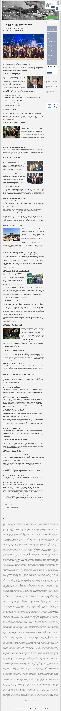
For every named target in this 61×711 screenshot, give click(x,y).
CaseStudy (20, 550)
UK (9, 684)
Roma (57, 654)
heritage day (8, 600)
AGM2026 (11, 530)
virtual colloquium (14, 688)
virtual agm (4, 688)
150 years (25, 520)
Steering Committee (14, 668)
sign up (39, 662)
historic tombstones (16, 601)
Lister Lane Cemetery (26, 612)
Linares (12, 612)
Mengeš (54, 617)
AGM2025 (8, 530)
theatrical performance (22, 680)
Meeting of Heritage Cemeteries (24, 616)
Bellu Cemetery (54, 543)
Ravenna (27, 652)
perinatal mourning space (9, 643)
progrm (9, 649)
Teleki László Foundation (8, 674)
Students (16, 669)
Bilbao (38, 544)
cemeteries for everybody (26, 553)
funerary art (11, 592)
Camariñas (43, 548)
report (13, 653)
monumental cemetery (19, 622)
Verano (54, 685)
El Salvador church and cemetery (18, 580)
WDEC (51, 80)
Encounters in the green (42, 580)
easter (7, 579)
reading (30, 652)
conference (25, 569)
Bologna (56, 544)
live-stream (56, 612)
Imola (40, 602)
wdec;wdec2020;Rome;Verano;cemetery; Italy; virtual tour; (28, 690)
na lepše (19, 632)
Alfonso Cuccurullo (35, 530)
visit (43, 688)
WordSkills (50, 694)
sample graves (20, 657)
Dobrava (50, 575)
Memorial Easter (28, 617)
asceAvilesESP (5, 538)
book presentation (33, 545)
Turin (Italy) (49, 683)
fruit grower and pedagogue (15, 591)
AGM (4, 10)
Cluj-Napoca (47, 566)
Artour (14, 344)
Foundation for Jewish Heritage (20, 589)
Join (4, 16)
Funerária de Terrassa (55, 591)
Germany (48, 86)
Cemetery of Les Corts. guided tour (49, 555)
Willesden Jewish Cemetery (30, 694)
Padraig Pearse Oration (20, 641)
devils (10, 575)
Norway (22, 636)
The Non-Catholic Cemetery (42, 678)
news (53, 633)
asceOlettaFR (21, 538)
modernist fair (24, 621)
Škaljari (23, 664)
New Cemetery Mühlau (9, 633)
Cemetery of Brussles (21, 555)
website (50, 691)
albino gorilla (20, 530)
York (31, 695)
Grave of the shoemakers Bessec (39, 596)
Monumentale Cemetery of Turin (36, 626)
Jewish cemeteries (40, 606)
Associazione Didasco (48, 540)
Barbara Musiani (24, 543)
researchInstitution (55, 653)
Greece (52, 86)
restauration (20, 654)
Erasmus (42, 581)
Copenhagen (34, 570)
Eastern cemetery (16, 579)
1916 (45, 520)
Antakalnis (56, 533)
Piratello (22, 644)
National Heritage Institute (27, 632)
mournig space (31, 627)
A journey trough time (32, 525)
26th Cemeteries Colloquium (15, 523)
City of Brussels (24, 566)
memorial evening (34, 617)
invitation (29, 605)
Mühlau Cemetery (48, 627)
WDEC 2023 (45, 689)
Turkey (4, 684)
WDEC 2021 (36, 689)
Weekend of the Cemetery (33, 693)
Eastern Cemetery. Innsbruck (33, 579)
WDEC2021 (22, 691)
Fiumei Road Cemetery (11, 587)
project (11, 649)
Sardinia (32, 659)
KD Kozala (50, 607)
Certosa (56, 561)
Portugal (52, 90)
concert (11, 569)
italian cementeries (55, 605)
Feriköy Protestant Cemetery (7, 586)
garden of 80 (47, 592)
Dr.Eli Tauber (35, 576)
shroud (26, 662)
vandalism (27, 685)
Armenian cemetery (15, 535)
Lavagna (4, 611)
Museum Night (44, 631)
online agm (40, 638)
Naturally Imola (40, 632)
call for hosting (33, 548)
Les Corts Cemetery (24, 611)
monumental (12, 622)
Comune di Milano (6, 569)
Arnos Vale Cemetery (25, 535)
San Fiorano (39, 657)
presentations (5, 648)
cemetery (49, 553)
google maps (17, 596)
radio (6, 652)
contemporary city (26, 570)
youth (33, 695)
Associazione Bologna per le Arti (39, 540)
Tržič (43, 683)
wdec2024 (36, 691)
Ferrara (18, 586)
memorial (18, 617)
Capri (17, 549)
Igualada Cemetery (35, 602)
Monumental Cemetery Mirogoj (28, 622)
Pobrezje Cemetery (16, 646)
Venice (49, 685)
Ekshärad (6, 580)
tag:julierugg (44, 672)
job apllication (5, 607)
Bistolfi (49, 544)
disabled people (39, 575)
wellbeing (39, 693)
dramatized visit (49, 576)
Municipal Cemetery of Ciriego (27, 628)
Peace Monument (17, 642)
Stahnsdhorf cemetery (14, 205)
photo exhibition (37, 643)
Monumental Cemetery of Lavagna (12, 623)
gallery (41, 592)
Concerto (21, 569)
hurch (17, 602)
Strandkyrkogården (8, 669)
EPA (33, 581)
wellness (43, 693)
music (9, 632)
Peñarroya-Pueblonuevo (50, 642)
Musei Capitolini (24, 631)
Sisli (6, 664)
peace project (23, 642)
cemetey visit (49, 560)
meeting (18, 616)
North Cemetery (11, 636)
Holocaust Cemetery (45, 601)
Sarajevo (29, 659)
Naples (21, 632)
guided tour (24, 597)
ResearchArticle (40, 653)
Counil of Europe (55, 570)
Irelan (33, 605)
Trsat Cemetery (36, 683)
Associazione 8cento (6, 540)
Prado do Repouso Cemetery (40, 647)
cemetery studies (14, 560)
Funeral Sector (49, 591)
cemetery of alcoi (9, 555)
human (6, 602)
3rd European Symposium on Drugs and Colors (30, 524)
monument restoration (6, 622)
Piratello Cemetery (27, 644)
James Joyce (28, 606)
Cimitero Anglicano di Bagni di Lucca (44, 564)
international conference (16, 605)
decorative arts (56, 574)
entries (7, 581)
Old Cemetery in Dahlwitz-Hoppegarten (16, 637)
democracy (4, 575)
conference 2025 (47, 569)
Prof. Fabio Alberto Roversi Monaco (49, 648)
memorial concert (23, 617)
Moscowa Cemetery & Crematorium (17, 627)
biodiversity (41, 544)
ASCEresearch (39, 538)
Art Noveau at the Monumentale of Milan (51, 535)
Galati (33, 592)
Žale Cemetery (50, 695)
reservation (9, 654)
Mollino (36, 621)
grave (33, 596)
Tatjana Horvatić (48, 673)
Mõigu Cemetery (29, 621)
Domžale (10, 576)
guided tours (37, 597)
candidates (4, 549)
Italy (53, 80)
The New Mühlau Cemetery (26, 678)
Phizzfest (18, 643)
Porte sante (10, 647)
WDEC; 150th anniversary (15, 690)
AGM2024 (4, 530)
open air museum (11, 639)
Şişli (8, 664)
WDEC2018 (9, 691)
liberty (40, 611)
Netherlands (51, 632)
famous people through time (50, 585)
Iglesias (28, 602)
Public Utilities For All (53, 649)
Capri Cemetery (21, 549)
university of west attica (48, 684)
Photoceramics (46, 643)
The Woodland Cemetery (11, 680)
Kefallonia (56, 607)
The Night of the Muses (34, 678)
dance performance (33, 574)
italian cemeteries (5, 606)
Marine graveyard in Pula (36, 615)
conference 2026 (52, 569)
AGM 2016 (21, 528)
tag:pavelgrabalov (5, 673)
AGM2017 (33, 529)
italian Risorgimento (11, 606)
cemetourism (53, 560)
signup (38, 663)
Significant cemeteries (7, 4)
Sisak (54, 663)
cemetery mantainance (52, 554)
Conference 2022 (31, 569)
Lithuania (51, 92)
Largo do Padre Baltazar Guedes (49, 610)
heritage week (22, 600)
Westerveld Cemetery (6, 694)
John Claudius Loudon (11, 607)
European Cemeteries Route (9, 6)
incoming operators (55, 602)
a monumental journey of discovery (47, 525)
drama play (39, 576)
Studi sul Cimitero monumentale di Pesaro (25, 669)
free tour (43, 589)
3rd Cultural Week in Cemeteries (18, 524)
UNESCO (24, 684)
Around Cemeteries (31, 535)
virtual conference (30, 688)
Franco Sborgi (40, 589)
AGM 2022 (44, 528)
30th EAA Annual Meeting (9, 524)
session (7, 662)
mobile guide (5, 621)
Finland (46, 586)
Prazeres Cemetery (50, 647)
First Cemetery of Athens (54, 586)
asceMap (16, 538)
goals (52, 595)
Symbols (23, 670)
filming (39, 586)
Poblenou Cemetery (38, 392)
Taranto (38, 673)
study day (35, 669)
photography (56, 643)
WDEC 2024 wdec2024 (55, 689)
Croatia (52, 82)
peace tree (27, 642)
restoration (24, 654)
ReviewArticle (39, 654)
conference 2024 (41, 569)
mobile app (50, 620)
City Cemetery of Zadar (11, 566)
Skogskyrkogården (35, 664)
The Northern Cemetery (6, 679)
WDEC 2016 (27, 689)
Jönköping (22, 607)
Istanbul (51, 605)
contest (31, 570)
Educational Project (52, 579)
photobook (42, 643)
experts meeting (50, 584)
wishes (38, 694)
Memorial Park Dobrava (42, 617)
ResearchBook (45, 653)
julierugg (34, 607)
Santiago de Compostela (24, 659)
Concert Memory (16, 569)
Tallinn (32, 673)
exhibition (45, 584)
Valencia (24, 685)
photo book (26, 643)
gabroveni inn (29, 592)
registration (47, 652)
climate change (43, 566)
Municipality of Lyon (6, 631)
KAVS (46, 607)
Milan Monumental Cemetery (40, 618)
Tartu (44, 673)
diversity (47, 575)
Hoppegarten (50, 601)
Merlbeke (57, 617)
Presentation (56, 647)
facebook (8, 585)
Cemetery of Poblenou (47, 556)
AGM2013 (17, 529)
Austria (30, 541)
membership (52, 616)
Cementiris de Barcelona (54, 551)
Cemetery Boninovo (6, 554)
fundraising (27, 591)
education (47, 579)
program (56, 648)
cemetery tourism (20, 560)
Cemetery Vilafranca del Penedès (41, 560)
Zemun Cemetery (56, 695)
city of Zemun (29, 566)
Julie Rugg (30, 607)
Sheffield (23, 662)
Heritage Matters (17, 600)
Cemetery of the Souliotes (38, 559)
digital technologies (31, 575)
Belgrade (49, 543)
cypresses (16, 574)
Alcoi (23, 530)
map (14, 615)
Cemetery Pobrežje (55, 559)
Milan (32, 618)
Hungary (13, 602)
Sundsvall (57, 669)
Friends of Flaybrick (32, 590)
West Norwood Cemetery (48, 693)
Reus (32, 654)
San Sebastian (35, 658)
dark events (45, 574)
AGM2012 (8, 529)
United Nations (42, 684)
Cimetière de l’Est (17, 564)
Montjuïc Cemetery (44, 621)
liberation (32, 611)
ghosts (7, 595)
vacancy (21, 685)
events (47, 80)
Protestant (33, 649)
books (40, 545)
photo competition (31, 643)
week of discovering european (10, 693)
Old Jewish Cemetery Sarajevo (7, 638)
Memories (47, 617)
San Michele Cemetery (22, 658)
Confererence (9, 570)
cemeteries (11, 553)
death (52, 574)
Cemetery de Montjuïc (19, 554)
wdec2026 (44, 691)
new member (32, 633)
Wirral (35, 694)
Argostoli (10, 535)
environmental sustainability (13, 581)
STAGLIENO (49, 667)
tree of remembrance (6, 683)
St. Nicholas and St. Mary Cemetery (37, 667)
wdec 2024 (50, 689)
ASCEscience (45, 538)
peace (13, 642)
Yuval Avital (38, 695)
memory (51, 617)
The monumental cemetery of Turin (50, 677)
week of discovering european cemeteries (22, 693)
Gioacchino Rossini (13, 595)
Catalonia (34, 550)
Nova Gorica (25, 636)
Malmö (4, 615)
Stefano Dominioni (38, 668)
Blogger (47, 708)
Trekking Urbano (16, 683)
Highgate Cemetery (42, 600)
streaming (12, 669)
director (35, 575)
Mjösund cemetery (45, 620)
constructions (21, 570)
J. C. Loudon (22, 606)
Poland (49, 646)
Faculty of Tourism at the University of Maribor (16, 585)
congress (13, 570)
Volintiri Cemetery (50, 688)
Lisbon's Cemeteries (19, 612)
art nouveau (43, 535)
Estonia (53, 91)
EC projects (39, 579)
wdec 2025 (4, 690)
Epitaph (39, 581)
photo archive (22, 643)
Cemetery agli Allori (55, 553)
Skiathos (26, 664)
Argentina (7, 535)
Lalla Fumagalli (28, 610)
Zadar (42, 695)
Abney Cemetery (56, 525)
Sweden (56, 90)
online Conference (11, 495)
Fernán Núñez (14, 586)
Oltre (21, 638)
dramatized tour (44, 576)
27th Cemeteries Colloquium (24, 523)
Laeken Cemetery (22, 610)
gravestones (52, 596)
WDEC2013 (43, 690)
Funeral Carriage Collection (37, 591)
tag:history (40, 672)
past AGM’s (39, 63)
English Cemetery (53, 580)
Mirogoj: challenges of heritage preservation (31, 620)
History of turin (36, 601)
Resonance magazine (15, 654)
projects (26, 649)
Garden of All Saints (52, 592)
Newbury (43, 633)
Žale (30, 342)
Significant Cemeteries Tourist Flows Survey (11, 663)
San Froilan (43, 657)
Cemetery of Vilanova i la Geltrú (47, 559)
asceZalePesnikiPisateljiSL (17, 539)
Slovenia (48, 82)
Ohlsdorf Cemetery (7, 637)
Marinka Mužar (42, 615)
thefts (27, 680)
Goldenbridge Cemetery (6, 596)
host (57, 601)
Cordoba (38, 570)
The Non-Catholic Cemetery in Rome (52, 678)
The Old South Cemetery (23, 679)
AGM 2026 (4, 529)
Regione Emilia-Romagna (41, 652)
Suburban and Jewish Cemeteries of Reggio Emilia (44, 669)
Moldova (33, 621)
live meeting (49, 612)
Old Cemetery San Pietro (44, 637)
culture (14, 574)
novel (29, 636)
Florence (41, 587)
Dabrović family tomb (27, 574)
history (32, 601)
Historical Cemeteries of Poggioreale (25, 601)
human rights (10, 602)
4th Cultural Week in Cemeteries (42, 524)
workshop (54, 694)
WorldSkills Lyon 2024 (14, 695)
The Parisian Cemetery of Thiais (31, 679)
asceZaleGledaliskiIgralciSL (7, 539)
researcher (49, 653)
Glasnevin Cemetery (31, 595)
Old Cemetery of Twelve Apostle (35, 637)
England (48, 580)
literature (41, 612)
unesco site (31, 684)
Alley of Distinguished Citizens (54, 530)
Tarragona (41, 673)
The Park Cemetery (39, 679)
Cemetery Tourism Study (27, 560)
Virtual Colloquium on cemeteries (23, 688)
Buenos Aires (9, 548)
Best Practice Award (18, 544)
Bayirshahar (42, 543)
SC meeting (46, 659)
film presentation (35, 586)
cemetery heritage (38, 554)
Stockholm (49, 668)
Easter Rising (11, 579)
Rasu (25, 652)
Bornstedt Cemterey (45, 545)
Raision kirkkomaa (16, 652)
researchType (5, 654)
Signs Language (34, 663)
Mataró (57, 615)
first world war (5, 587)
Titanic (45, 680)
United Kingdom (36, 684)
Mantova (9, 615)
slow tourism (52, 664)
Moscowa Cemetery (9, 627)
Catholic (38, 550)
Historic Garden (11, 601)
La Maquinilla (8, 610)
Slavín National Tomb (42, 664)
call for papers (39, 548)
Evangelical (35, 584)
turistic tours (56, 683)
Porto (13, 647)
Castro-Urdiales (30, 550)
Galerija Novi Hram (37, 592)
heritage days (12, 600)
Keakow (53, 607)
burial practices (16, 548)
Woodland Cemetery (45, 694)
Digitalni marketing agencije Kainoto (30, 702)
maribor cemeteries (29, 615)
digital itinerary (20, 575)
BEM (57, 543)
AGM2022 (52, 529)
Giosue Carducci (19, 595)
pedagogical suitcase (43, 642)
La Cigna (4, 610)
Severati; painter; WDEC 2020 (15, 662)
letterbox (28, 611)
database (49, 574)
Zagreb (44, 695)
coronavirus (45, 570)
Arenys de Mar (51, 534)
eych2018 (57, 584)
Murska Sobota (19, 631)
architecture (47, 534)
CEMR (17, 561)
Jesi (37, 606)
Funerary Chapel (16, 592)
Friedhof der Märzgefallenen (9, 590)
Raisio (12, 652)
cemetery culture (12, 554)
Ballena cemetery (18, 543)
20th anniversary (13, 63)
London (21, 613)
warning (12, 689)
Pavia (11, 642)
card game (29, 549)
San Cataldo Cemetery (34, 657)
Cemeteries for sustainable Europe (35, 553)
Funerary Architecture (6, 592)
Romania (47, 90)
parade (36, 641)
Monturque (50, 621)
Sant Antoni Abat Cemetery (54, 658)
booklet (37, 545)
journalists (26, 607)
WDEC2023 (31, 691)
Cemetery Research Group (7, 560)
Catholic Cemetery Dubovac (44, 550)
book (25, 545)
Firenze (49, 586)
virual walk (40, 688)
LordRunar (39, 708)
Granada (30, 596)
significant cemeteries (44, 662)
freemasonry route (48, 589)
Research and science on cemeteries (10, 15)
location (18, 613)
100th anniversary (21, 520)
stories (56, 87)
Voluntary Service (55, 688)
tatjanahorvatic (53, 673)
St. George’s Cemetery (15, 667)
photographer (52, 643)
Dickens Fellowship (15, 575)
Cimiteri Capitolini (29, 564)
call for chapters (28, 548)
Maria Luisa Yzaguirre (19, 615)
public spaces (42, 649)
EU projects (5, 13)
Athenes (57, 540)
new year (40, 633)
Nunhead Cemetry (41, 636)
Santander (18, 659)
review (35, 654)
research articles (29, 653)
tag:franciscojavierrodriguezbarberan (22, 672)
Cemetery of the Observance (29, 559)
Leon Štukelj (18, 611)
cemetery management (45, 554)
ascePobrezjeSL (33, 538)
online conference (46, 638)
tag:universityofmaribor (25, 673)
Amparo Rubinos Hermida (6, 533)
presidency (13, 648)
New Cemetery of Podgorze (17, 633)
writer (22, 695)
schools (7, 660)
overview (15, 641)
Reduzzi (36, 652)
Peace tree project (33, 642)
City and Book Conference (48, 565)
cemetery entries (33, 554)
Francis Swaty (35, 589)
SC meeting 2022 (51, 659)
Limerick (9, 612)
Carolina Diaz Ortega (12, 550)
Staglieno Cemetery (54, 667)
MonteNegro (39, 621)
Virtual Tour (36, 688)
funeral (31, 591)
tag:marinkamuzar (55, 672)
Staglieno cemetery (29, 189)
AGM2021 (48, 529)
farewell (57, 585)
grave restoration (47, 596)
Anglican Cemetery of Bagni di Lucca (33, 533)
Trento (21, 683)
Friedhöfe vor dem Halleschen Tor (19, 590)
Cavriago (50, 550)
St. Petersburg (45, 667)
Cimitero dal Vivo (52, 564)
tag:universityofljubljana (17, 673)
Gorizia (23, 596)
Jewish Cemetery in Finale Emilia (53, 606)
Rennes (4, 653)
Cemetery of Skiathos (20, 559)
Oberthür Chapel (47, 636)
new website (36, 633)
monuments (44, 626)
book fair (28, 545)
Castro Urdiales (25, 550)
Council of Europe (50, 570)
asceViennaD (50, 538)
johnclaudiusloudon (17, 607)
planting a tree (34, 644)
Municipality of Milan (12, 631)
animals (40, 533)
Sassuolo (35, 659)
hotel (3, 602)
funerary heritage (21, 592)
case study (16, 550)
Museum (39, 631)
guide (21, 597)
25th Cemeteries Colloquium (7, 523)
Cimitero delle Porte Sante (19, 565)
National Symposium (34, 632)
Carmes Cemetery (5, 550)
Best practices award (25, 544)
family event (34, 585)
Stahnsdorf (4, 668)
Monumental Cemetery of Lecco (22, 623)
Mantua (12, 615)
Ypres (35, 695)
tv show (7, 684)
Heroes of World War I (33, 600)
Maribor (24, 615)
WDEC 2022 (41, 689)
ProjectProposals (21, 649)
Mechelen (9, 616)
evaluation (32, 584)
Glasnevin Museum (38, 595)
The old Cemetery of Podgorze (14, 679)
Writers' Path (25, 695)
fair (27, 585)
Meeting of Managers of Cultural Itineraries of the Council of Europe (39, 616)
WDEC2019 (13, 691)
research (16, 653)
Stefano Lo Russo (44, 668)
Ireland (52, 87)
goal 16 (50, 595)
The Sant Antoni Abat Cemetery (47, 679)
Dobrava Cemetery (55, 575)
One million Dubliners (28, 638)
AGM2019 (41, 529)
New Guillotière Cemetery (26, 633)
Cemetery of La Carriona (34, 555)
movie (34, 627)
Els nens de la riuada (30, 580)
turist (53, 683)
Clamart (33, 566)
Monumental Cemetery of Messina (43, 623)
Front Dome (9, 591)
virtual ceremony (9, 688)
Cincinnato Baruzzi (39, 565)
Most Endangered (25, 627)
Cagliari (20, 548)
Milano (48, 618)
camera (51, 548)
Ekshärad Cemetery (10, 580)
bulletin (12, 548)
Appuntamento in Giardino (26, 534)
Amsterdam (13, 533)
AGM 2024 (52, 528)
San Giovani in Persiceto (49, 657)
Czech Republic (21, 574)
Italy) (17, 606)
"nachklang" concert (15, 520)
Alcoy (25, 530)
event (39, 584)
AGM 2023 (48, 528)
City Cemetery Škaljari (19, 566)
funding (21, 591)
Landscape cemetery (34, 610)
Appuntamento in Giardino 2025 (35, 534)
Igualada (31, 602)
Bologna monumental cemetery (8, 545)
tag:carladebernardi (5, 672)
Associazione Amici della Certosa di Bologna (28, 540)
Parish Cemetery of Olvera (47, 641)
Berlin (11, 544)
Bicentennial (35, 544)
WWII (28, 695)
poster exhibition (27, 647)
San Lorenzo (16, 658)
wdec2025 (40, 691)
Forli (12, 589)
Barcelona (32, 543)
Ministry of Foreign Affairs (11, 620)
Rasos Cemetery (21, 652)
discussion (44, 575)
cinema (43, 565)
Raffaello (9, 652)
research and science (22, 653)
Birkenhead (45, 544)
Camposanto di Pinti (55, 548)
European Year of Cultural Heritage (24, 584)
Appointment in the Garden (18, 534)
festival (28, 586)
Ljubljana (7, 613)
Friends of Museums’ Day (48, 590)
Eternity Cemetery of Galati (50, 581)
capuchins (25, 549)
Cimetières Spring (23, 564)
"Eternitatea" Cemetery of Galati (7, 520)
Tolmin (48, 680)
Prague (46, 647)
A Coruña (27, 525)
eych (54, 584)
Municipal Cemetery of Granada (36, 628)
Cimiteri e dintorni (35, 564)
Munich (57, 627)
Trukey (41, 683)
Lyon (44, 613)
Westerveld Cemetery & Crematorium (16, 694)
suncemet (53, 669)
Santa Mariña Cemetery (13, 659)
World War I (8, 695)
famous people (48, 91)
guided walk (46, 597)
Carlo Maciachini (49, 549)
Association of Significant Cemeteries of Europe (51, 539)
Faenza (25, 585)
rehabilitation (56, 652)
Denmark (7, 575)
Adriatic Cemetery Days (9, 528)
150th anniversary (30, 520)
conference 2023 (36, 569)
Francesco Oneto (30, 589)
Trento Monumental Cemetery (27, 683)
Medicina (15, 616)
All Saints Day (41, 530)
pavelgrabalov (8, 642)
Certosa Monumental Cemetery (24, 112)
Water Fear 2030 (16, 689)
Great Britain (56, 596)
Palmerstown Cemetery (30, 641)
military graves (5, 620)
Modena (9, 621)
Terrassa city (25, 674)
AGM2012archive (12, 529)
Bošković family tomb (51, 545)
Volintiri (45, 688)
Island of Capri (47, 605)
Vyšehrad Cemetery (5, 689)
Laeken (18, 610)
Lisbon (15, 612)
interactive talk (5, 605)
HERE (17, 507)
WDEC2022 (27, 691)
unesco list (27, 684)
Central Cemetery (27, 353)
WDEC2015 (52, 690)
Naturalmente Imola (45, 632)
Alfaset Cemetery (29, 530)
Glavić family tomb (45, 595)
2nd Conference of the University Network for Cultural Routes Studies (39, 523)
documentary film (5, 576)
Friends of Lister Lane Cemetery (40, 590)
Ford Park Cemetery (8, 589)
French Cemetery (54, 589)
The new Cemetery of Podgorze (17, 678)
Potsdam (32, 647)
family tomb (38, 585)
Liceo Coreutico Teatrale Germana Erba (47, 611)
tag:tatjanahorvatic (11, 673)
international (10, 605)
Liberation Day (36, 611)
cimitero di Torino (26, 565)
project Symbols (16, 649)
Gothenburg (26, 596)
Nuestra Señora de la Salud (34, 636)
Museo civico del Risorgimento (32, 631)
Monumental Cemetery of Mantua (32, 623)
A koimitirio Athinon (38, 525)
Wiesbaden (23, 694)
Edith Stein (43, 579)
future (26, 592)
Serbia (57, 82)
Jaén (25, 606)
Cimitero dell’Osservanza (10, 565)
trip (32, 683)
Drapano (54, 576)
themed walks (39, 680)
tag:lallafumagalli (49, 672)
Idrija (25, 602)
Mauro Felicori (5, 616)
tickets (43, 680)
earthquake (4, 579)
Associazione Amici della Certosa (15, 540)
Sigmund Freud (30, 662)
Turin (46, 683)
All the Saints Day (46, 530)
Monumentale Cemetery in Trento (25, 626)
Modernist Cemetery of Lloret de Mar (16, 621)
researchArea (35, 653)
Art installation (39, 535)
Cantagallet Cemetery (13, 549)
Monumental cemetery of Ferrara (49, 622)
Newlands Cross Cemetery (48, 633)
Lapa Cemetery (42, 610)
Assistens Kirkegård (41, 539)
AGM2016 (29, 529)
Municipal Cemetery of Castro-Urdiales (15, 628)
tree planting (11, 683)
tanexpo (35, 673)
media (12, 616)
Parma (53, 641)
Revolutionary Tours (50, 654)
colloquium (11, 568)
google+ (20, 596)
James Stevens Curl (33, 606)
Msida (36, 627)
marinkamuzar (47, 615)
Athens (4, 541)
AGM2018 (37, 529)
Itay (19, 606)
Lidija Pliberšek (5, 612)
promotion (29, 649)
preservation (9, 648)
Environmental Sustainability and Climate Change (25, 581)
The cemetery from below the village (53, 674)
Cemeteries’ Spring (44, 553)
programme (18, 490)
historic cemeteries (52, 600)
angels (26, 533)
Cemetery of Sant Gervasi (13, 559)
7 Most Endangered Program (52, 524)
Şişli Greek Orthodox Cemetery (14, 664)
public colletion (37, 649)
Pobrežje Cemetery (23, 646)
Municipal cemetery (5, 628)
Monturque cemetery (55, 621)
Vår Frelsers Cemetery (33, 685)
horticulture (54, 601)
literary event (37, 612)
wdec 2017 (32, 689)
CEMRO (21, 561)
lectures (12, 611)
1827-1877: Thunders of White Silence (39, 520)
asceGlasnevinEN (11, 538)
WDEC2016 (56, 690)
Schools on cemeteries (13, 660)
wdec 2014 (23, 689)
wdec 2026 (9, 690)
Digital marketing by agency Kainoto (30, 700)
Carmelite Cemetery (55, 549)
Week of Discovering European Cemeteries (12, 12)
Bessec (14, 544)
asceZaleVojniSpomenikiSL (27, 539)
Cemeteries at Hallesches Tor (18, 553)
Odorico (54, 636)
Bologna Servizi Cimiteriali (19, 545)
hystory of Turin (21, 602)
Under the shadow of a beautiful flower (16, 684)
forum (14, 589)
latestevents (56, 610)
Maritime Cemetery (53, 615)
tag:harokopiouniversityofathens (32, 672)
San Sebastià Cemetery (29, 658)
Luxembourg (41, 613)
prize (42, 648)
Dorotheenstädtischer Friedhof (20, 576)
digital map (25, 575)
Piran (14, 644)
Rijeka (55, 654)
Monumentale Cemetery (16, 626)
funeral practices (44, 591)
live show (52, 612)
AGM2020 (44, 529)
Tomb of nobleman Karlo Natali (54, 680)
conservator (17, 570)
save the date (42, 659)
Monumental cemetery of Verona (7, 626)
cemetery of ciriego (27, 555)
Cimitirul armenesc (33, 565)
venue (52, 685)
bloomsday (52, 544)
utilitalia (12, 685)
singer (52, 663)
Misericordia (40, 620)
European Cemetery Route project (12, 346)
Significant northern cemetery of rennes (24, 663)
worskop (19, 695)
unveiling (4, 685)
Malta (6, 615)
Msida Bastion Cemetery (41, 627)
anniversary (44, 533)
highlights (47, 600)
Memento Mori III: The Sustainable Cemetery (10, 617)
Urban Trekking (8, 685)
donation (14, 576)
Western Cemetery (55, 693)
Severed (20, 662)
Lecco (6, 611)
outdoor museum (10, 641)
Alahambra (15, 530)
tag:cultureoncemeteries (12, 672)
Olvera (23, 638)
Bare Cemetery (37, 543)
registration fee (52, 652)
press (36, 648)
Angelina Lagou (17, 533)
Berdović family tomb (6, 544)
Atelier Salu (53, 540)
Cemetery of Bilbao (15, 555)
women (41, 694)
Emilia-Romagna (36, 580)
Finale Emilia (43, 586)
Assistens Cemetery (35, 539)
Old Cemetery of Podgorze (26, 637)
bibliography (30, 544)
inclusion (50, 602)
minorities (17, 620)
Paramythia (39, 641)
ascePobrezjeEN (27, 538)
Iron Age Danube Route (41, 605)
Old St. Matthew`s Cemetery (16, 638)
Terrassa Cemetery (19, 674)
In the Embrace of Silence (45, 602)
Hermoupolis (27, 600)
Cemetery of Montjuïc (15, 556)
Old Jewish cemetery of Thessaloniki (53, 637)
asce (29, 536)
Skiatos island (30, 664)
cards (32, 549)
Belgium (56, 86)
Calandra (23, 548)
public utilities (47, 649)
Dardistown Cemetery (40, 574)
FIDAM (31, 586)
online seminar (56, 638)
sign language (35, 662)
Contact (4, 18)
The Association (6, 7)
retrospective (29, 654)
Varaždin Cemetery (44, 685)
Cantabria (7, 549)
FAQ (54, 585)
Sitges (20, 664)
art (35, 535)
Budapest (4, 548)
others (4, 641)
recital (33, 652)
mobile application (55, 620)
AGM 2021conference (39, 528)
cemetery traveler (34, 560)
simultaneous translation (47, 663)
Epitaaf (36, 581)
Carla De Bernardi (43, 549)
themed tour (35, 680)
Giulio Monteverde (24, 595)
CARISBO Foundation (37, 549)
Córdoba (41, 570)
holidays (40, 601)
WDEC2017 (4, 691)
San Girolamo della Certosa (10, 658)
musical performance (13, 632)
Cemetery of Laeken (41, 555)
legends (15, 611)
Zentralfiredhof (5, 696)
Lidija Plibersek (55, 611)
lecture (9, 611)
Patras (55, 641)
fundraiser (24, 591)
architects (42, 534)
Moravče (48, 626)
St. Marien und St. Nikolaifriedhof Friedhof (25, 667)
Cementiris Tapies (5, 553)
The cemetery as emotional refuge (42, 674)
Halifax (57, 597)
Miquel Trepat (22, 620)
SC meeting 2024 (56, 659)
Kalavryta (40, 607)
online (37, 638)
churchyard (4, 564)
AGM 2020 (29, 528)
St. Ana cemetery (8, 667)
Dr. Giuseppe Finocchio (28, 576)
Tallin (30, 673)
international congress (24, 605)
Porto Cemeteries (17, 647)
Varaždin (38, 685)
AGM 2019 (25, 528)
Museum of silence (49, 631)
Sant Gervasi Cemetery (6, 659)
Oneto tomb (34, 638)
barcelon (28, 543)
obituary (51, 636)
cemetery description (26, 554)
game (43, 592)
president (33, 648)
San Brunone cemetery (26, 657)
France (47, 87)
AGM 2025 (56, 528)
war (9, 689)
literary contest (32, 612)
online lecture (51, 638)
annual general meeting (50, 533)
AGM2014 (21, 529)
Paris (42, 641)
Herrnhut (38, 600)
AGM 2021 (33, 528)
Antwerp (10, 534)
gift (9, 595)
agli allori (15, 528)
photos (4, 644)
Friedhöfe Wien (26, 590)
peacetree (38, 642)
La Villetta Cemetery (13, 610)
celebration (54, 550)
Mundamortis (53, 627)
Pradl (34, 647)
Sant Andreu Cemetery (40, 658)
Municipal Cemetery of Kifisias (46, 628)
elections (25, 580)
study (32, 669)
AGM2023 (56, 529)
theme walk (30, 680)
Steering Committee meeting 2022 (30, 668)
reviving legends (43, 654)
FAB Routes (4, 585)
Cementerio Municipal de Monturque (33, 551)
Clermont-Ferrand (37, 566)
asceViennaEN (55, 538)
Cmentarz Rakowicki (52, 566)
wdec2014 (47, 690)
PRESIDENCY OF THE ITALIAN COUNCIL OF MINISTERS (23, 648)
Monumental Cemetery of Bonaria (39, 622)
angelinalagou (22, 533)
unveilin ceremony (55, 684)
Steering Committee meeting (21, 668)
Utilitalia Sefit (17, 685)
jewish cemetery (46, 606)
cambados (47, 548)
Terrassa (14, 674)
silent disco (41, 663)
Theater (17, 680)
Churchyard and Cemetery (10, 564)
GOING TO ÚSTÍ (56, 595)
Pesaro (15, 643)
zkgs (8, 696)
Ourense (6, 641)
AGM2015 (25, 529)
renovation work (8, 653)
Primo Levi (39, 648)
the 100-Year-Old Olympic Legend (32, 674)
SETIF (9, 662)
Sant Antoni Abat (46, 658)
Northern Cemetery (17, 636)
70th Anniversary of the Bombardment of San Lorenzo (17, 525)
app (12, 534)
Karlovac (43, 607)
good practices (12, 596)
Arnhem (20, 535)
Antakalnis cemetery (6, 534)
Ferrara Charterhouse (23, 586)
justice (37, 607)
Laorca (38, 610)
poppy (7, 647)
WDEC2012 (39, 690)
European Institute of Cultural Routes (13, 584)
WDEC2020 (18, 691)
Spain (56, 81)
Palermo (25, 641)
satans (38, 659)
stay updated (8, 668)
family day (29, 585)
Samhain (16, 657)
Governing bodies (6, 9)
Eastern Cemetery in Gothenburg (24, 579)
